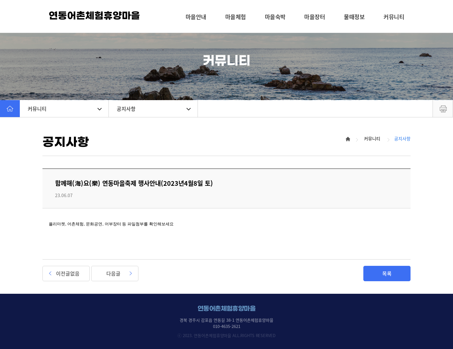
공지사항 (154, 108)
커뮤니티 (65, 108)
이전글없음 (68, 273)
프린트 (443, 108)
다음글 (113, 273)
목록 (387, 273)
